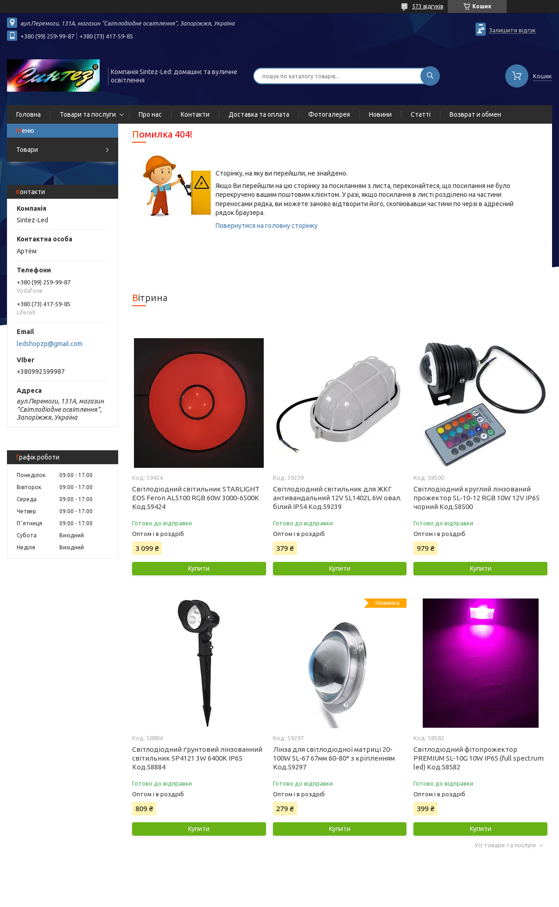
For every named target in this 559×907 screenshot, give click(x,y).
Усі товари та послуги (505, 845)
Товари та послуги (88, 114)
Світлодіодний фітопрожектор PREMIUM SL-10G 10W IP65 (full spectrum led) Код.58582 (478, 758)
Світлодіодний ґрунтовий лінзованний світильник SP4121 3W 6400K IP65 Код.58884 (197, 758)
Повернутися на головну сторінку (267, 225)
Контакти (195, 114)
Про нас (150, 114)
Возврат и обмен (475, 114)
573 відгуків (427, 6)
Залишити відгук (512, 30)
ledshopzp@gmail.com (50, 343)
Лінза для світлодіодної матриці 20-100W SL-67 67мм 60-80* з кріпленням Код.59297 (334, 758)
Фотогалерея (329, 114)
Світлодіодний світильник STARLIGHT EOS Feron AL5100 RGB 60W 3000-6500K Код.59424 (196, 497)
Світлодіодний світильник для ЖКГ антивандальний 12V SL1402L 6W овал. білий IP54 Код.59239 (337, 497)
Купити (199, 568)
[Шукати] (430, 76)
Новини (380, 114)
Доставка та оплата (259, 114)
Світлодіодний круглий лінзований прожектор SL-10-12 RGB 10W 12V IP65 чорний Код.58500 (476, 497)
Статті (421, 114)
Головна (28, 114)
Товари (27, 149)
